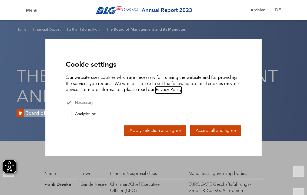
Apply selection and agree (155, 130)
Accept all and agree (216, 130)
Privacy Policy (168, 89)
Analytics (78, 114)
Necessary (79, 102)
